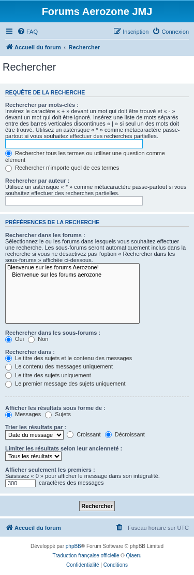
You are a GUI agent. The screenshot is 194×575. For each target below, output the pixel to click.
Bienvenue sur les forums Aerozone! (72, 267)
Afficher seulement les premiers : (50, 470)
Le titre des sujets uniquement (48, 375)
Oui (14, 339)
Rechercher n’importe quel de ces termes (62, 168)
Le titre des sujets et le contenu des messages (68, 358)
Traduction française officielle (86, 555)
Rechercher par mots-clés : (42, 105)
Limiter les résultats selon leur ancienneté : (63, 448)
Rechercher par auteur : (37, 180)
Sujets (58, 414)
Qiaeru (133, 555)
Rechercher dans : (30, 352)
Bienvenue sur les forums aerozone (72, 275)
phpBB (73, 546)
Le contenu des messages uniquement (59, 366)
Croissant (84, 434)
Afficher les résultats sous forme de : (55, 408)
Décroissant (125, 434)
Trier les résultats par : (35, 427)
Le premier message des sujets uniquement (65, 383)
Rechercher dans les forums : (45, 235)
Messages (23, 414)
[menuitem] (27, 31)
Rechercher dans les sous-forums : (52, 333)
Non (38, 339)
